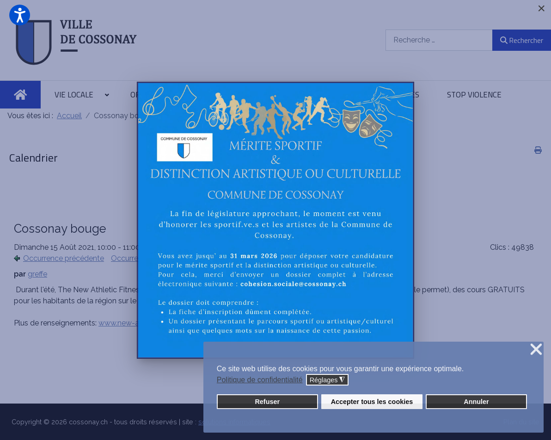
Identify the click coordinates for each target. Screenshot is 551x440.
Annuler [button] (476, 401)
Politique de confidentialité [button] (260, 380)
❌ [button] (536, 350)
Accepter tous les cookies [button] (372, 401)
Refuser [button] (267, 401)
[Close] (541, 8)
